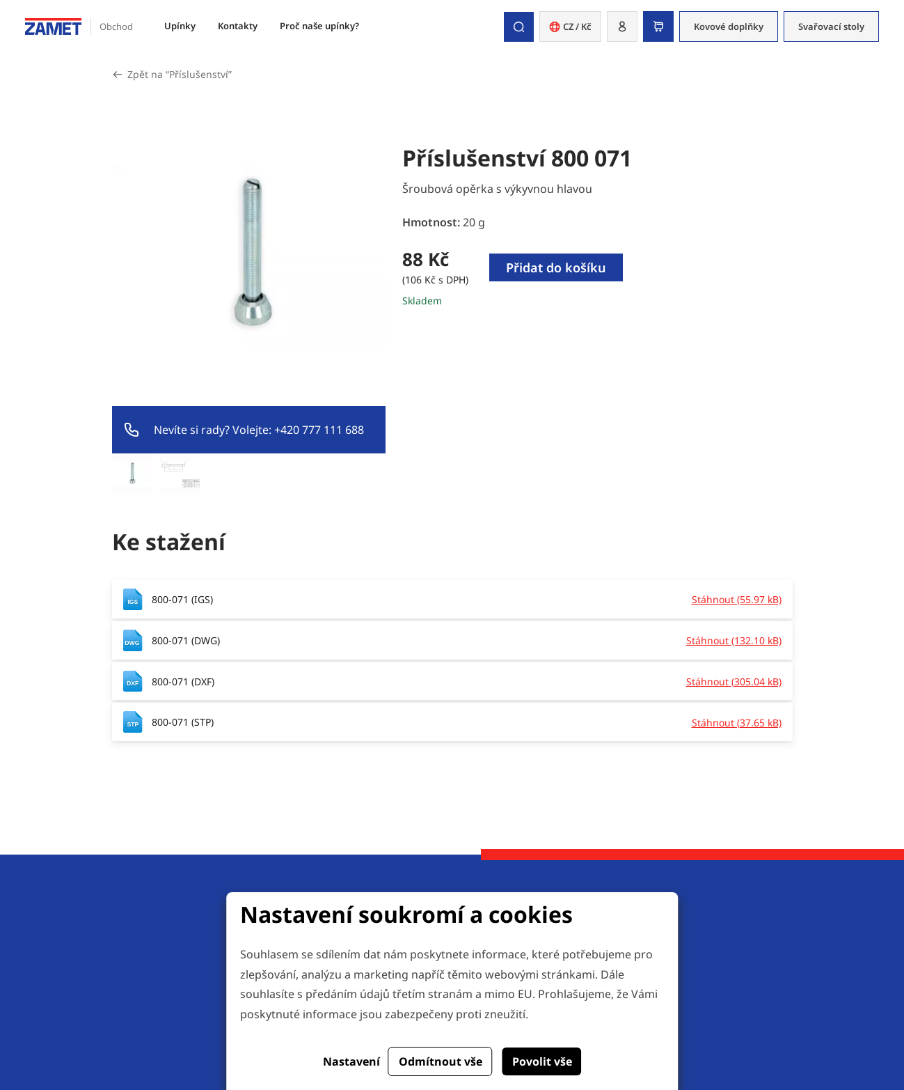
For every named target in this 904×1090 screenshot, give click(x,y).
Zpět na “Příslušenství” (179, 74)
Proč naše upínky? (319, 26)
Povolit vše (542, 1061)
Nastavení (351, 1061)
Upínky (180, 26)
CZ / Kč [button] (570, 26)
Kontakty (237, 26)
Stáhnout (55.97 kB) (737, 599)
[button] (622, 26)
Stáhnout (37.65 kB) (737, 722)
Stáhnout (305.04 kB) (734, 681)
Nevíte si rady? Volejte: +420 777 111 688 (259, 429)
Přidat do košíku (556, 267)
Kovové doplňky (728, 26)
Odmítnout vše (440, 1061)
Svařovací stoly (831, 26)
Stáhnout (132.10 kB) (734, 640)
